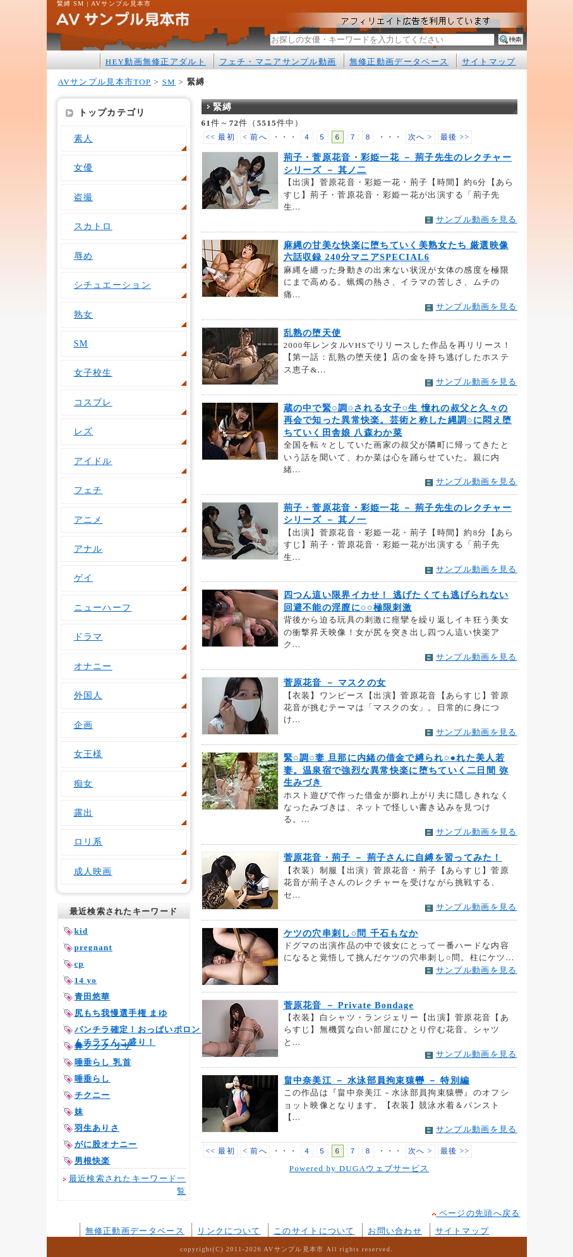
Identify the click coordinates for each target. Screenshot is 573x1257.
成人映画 (93, 871)
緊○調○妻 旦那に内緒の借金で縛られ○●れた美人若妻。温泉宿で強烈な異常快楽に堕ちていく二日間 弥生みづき (396, 770)
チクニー (93, 1095)
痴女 (83, 783)
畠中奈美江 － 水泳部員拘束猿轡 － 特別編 (377, 1080)
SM (169, 81)
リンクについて (228, 1231)
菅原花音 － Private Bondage (349, 1005)
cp (80, 963)
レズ (83, 431)
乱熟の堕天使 (313, 333)
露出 (83, 812)
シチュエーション (112, 285)
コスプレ (93, 402)
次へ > (420, 137)
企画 (83, 725)
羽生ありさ (97, 1128)
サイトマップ (489, 61)
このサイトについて (314, 1231)
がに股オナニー (106, 1144)
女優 (83, 167)
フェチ (88, 490)
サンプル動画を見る (476, 219)
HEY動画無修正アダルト (156, 61)
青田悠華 (93, 996)
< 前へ (255, 137)
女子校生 (93, 372)
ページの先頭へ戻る (476, 1213)
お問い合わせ (395, 1231)
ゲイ (83, 578)
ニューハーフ (103, 607)
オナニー (93, 666)
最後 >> (455, 137)
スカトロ (93, 226)
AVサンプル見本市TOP (104, 81)
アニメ (88, 520)
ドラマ (88, 636)
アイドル (93, 461)
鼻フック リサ (103, 1046)
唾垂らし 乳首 (103, 1062)
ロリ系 (88, 842)
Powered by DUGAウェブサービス (359, 1168)
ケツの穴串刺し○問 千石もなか (351, 933)
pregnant (94, 947)
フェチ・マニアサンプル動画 (278, 61)
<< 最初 (221, 137)
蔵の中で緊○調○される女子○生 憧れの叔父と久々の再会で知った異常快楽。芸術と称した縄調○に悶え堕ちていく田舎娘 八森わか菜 (398, 420)
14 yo (86, 980)
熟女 (83, 314)
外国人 (88, 695)
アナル (88, 549)
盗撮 (83, 197)
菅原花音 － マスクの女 (335, 682)
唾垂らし (93, 1078)
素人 (83, 138)
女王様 (88, 754)
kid (81, 931)
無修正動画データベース (399, 61)
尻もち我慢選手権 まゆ (121, 1013)
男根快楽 (93, 1160)
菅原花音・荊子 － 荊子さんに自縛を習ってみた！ (393, 857)
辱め (83, 256)
